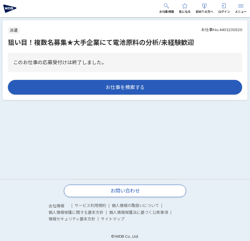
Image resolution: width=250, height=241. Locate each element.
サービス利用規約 (90, 205)
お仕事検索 (166, 8)
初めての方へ (204, 8)
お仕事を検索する (125, 87)
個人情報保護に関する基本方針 (76, 212)
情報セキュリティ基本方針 (71, 218)
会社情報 (56, 205)
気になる (185, 8)
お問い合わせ (125, 191)
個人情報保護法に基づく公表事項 (138, 212)
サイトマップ (113, 218)
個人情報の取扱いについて (135, 205)
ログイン (224, 8)
